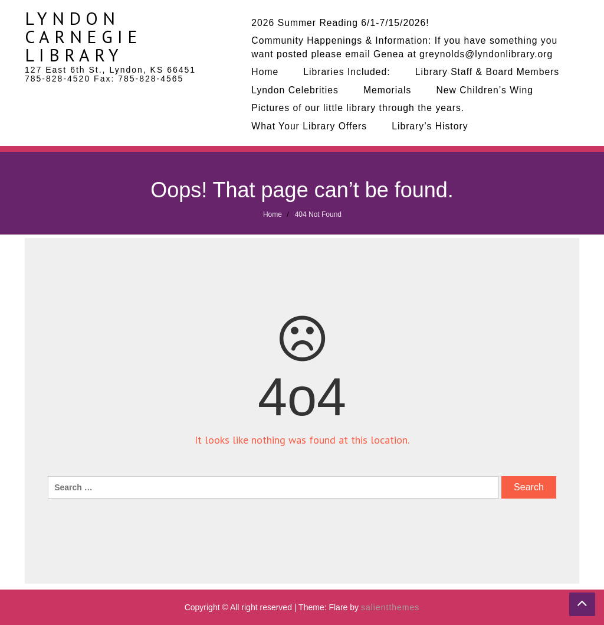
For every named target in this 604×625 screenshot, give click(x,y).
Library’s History (430, 126)
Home (264, 72)
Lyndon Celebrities (295, 90)
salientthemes (390, 607)
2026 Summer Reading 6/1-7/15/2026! (340, 23)
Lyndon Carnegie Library (83, 36)
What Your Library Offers (309, 126)
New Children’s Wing (484, 90)
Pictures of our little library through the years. (357, 108)
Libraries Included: (346, 72)
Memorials (387, 90)
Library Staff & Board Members (487, 72)
